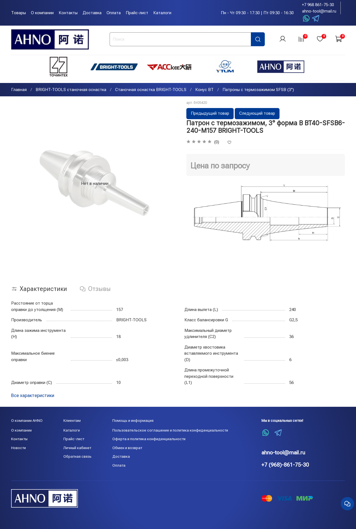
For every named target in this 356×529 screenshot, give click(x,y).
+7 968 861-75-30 (318, 4)
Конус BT (204, 90)
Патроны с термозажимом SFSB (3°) (258, 90)
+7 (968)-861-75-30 (285, 465)
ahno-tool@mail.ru (319, 11)
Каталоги (162, 12)
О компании (42, 12)
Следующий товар (257, 113)
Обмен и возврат (127, 447)
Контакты (68, 12)
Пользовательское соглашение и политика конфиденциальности (170, 430)
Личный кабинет (77, 447)
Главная (19, 90)
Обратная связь (77, 456)
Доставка (92, 12)
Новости (18, 447)
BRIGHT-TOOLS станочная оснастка (71, 90)
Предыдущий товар (210, 113)
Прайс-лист (137, 12)
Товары (18, 12)
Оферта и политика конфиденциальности (149, 439)
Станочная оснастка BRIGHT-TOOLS (150, 90)
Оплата (114, 12)
